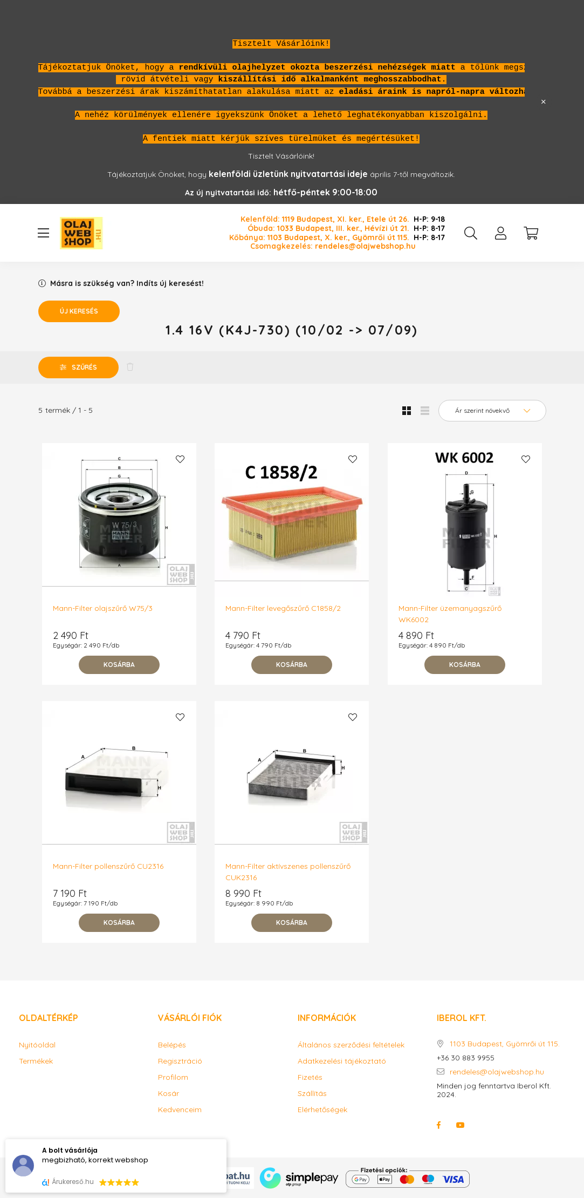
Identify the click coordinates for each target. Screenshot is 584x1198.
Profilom (173, 1077)
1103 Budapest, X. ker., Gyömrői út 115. (338, 237)
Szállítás (312, 1093)
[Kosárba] (119, 665)
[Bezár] (543, 102)
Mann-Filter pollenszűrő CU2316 (108, 866)
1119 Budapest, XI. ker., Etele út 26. (345, 219)
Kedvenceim (180, 1109)
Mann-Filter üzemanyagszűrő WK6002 (450, 613)
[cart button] (531, 233)
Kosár (168, 1093)
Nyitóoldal (37, 1045)
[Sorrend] (492, 410)
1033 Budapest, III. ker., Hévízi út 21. (343, 228)
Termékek (36, 1061)
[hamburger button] (43, 233)
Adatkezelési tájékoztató (342, 1061)
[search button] (471, 233)
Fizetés (310, 1077)
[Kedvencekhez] (180, 459)
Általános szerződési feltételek (351, 1045)
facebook (439, 1125)
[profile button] (501, 233)
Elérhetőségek (322, 1109)
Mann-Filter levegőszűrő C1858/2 (283, 608)
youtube (460, 1125)
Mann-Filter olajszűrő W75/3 (103, 608)
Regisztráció (180, 1061)
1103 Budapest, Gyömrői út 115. (505, 1044)
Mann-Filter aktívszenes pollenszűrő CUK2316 (288, 871)
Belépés (172, 1045)
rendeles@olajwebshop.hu (365, 246)
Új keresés (79, 311)
